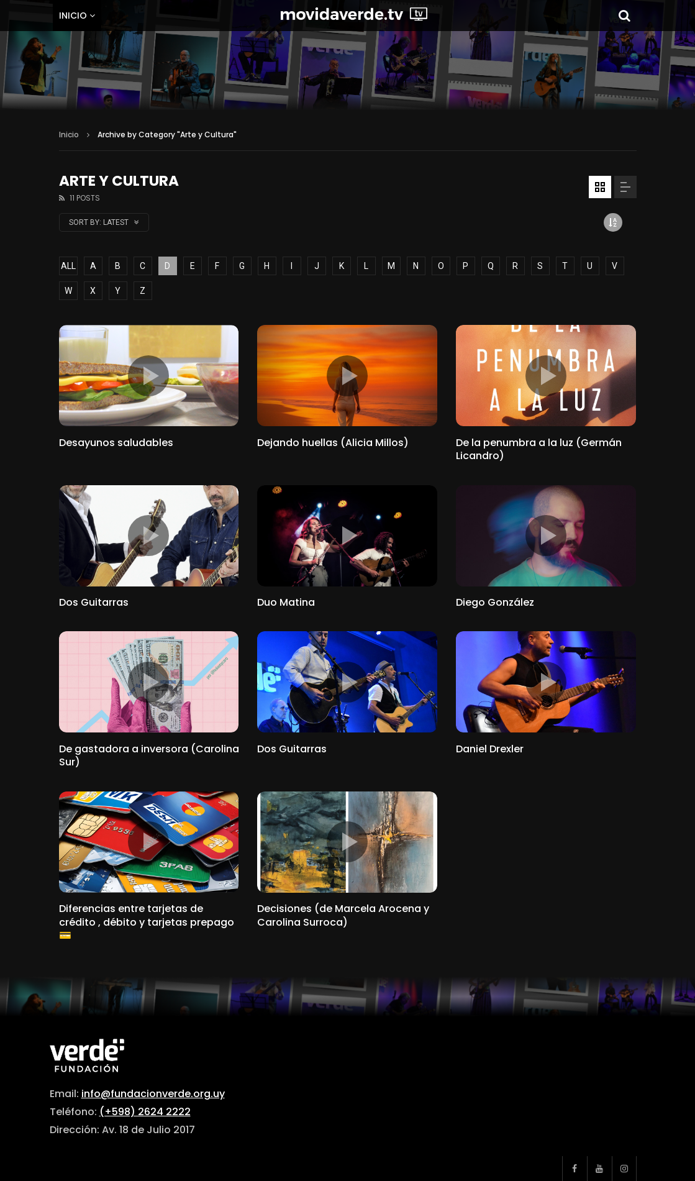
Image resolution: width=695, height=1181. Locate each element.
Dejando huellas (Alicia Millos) (333, 442)
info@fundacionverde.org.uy (153, 1094)
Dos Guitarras (94, 602)
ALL (68, 266)
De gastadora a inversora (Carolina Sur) (149, 756)
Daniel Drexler (490, 749)
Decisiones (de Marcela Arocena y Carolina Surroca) (343, 915)
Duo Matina (286, 602)
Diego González (495, 602)
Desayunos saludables (116, 442)
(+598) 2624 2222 (145, 1112)
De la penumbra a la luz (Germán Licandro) (539, 449)
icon (148, 375)
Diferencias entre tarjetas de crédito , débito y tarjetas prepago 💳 (146, 921)
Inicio (73, 15)
